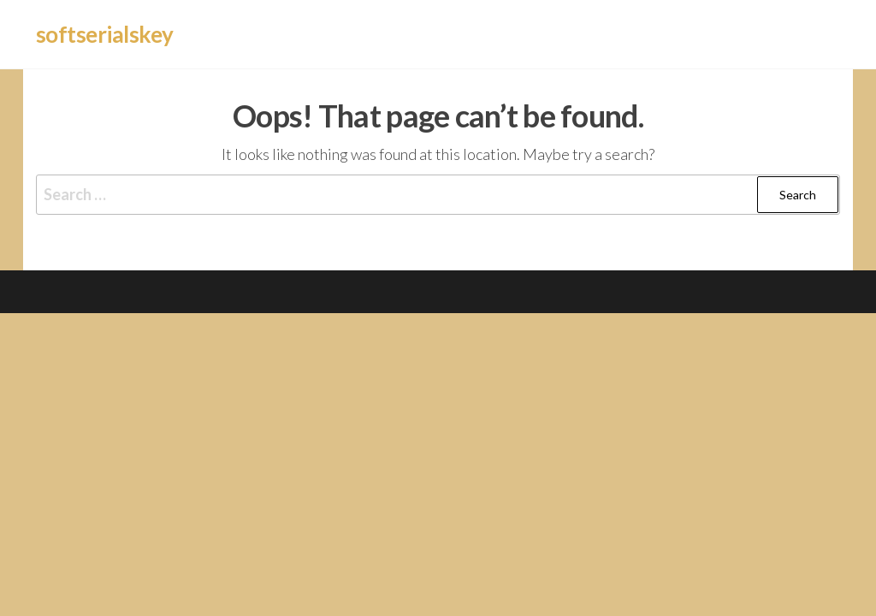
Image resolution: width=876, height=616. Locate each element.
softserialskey (105, 34)
